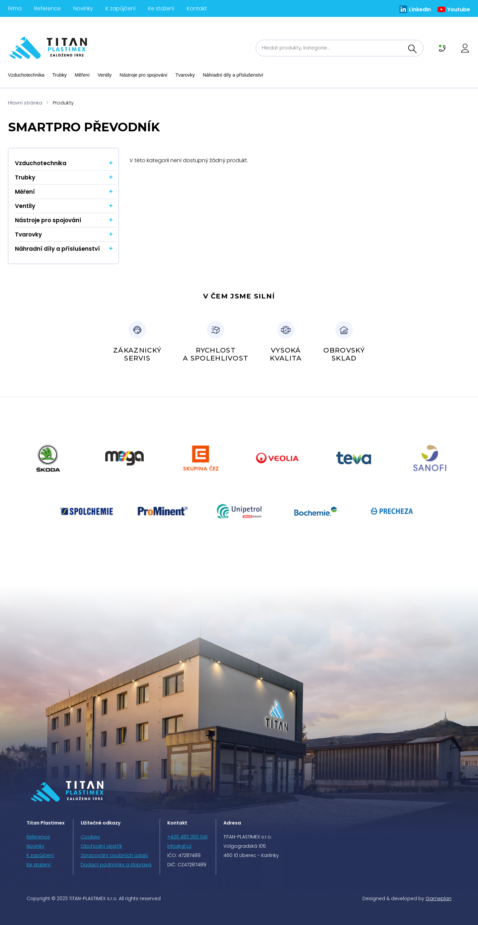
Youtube (458, 9)
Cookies (90, 836)
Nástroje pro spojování (143, 75)
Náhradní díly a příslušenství (233, 75)
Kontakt (197, 8)
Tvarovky (185, 75)
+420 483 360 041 (187, 836)
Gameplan (438, 898)
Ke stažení (161, 8)
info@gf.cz (179, 846)
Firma (15, 8)
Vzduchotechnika (26, 75)
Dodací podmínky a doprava (116, 864)
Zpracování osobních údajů (114, 855)
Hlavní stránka (25, 102)
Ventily (105, 75)
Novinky (83, 8)
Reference (47, 8)
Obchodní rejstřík (101, 846)
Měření (82, 75)
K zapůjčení (120, 8)
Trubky (59, 75)
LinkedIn (420, 9)
